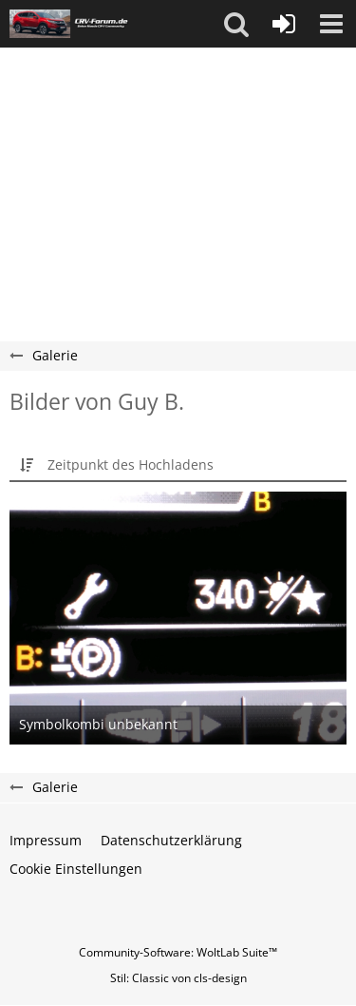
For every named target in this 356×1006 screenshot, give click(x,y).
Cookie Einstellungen (75, 869)
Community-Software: (178, 952)
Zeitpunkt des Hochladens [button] (130, 464)
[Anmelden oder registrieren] (284, 24)
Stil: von (178, 978)
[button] (236, 24)
